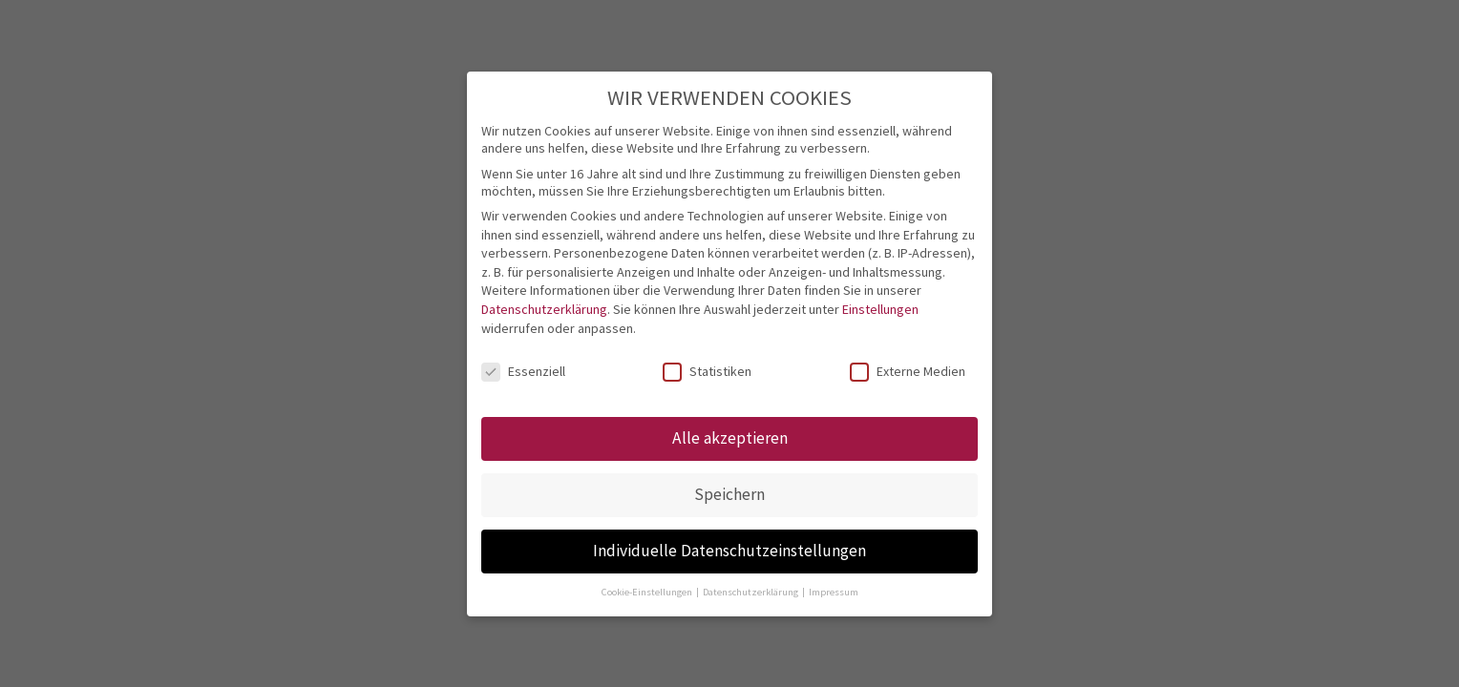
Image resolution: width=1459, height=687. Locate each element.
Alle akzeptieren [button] (730, 437)
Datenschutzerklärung (544, 309)
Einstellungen (880, 309)
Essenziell (523, 371)
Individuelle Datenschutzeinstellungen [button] (729, 550)
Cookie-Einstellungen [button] (648, 592)
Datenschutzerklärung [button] (751, 592)
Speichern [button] (729, 494)
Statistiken (707, 371)
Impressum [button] (833, 592)
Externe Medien (907, 371)
